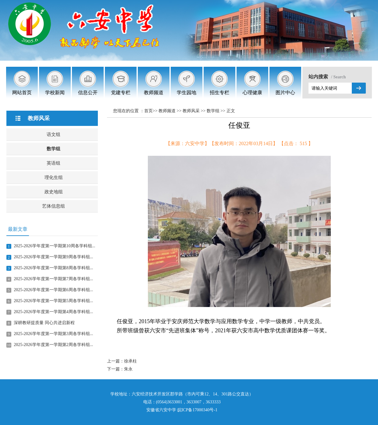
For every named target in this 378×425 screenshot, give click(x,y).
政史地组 (54, 191)
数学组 (53, 148)
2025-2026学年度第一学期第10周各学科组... (54, 246)
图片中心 (285, 92)
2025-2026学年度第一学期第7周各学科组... (53, 279)
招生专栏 (219, 92)
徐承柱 (130, 361)
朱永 (128, 369)
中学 (172, 410)
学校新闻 (55, 92)
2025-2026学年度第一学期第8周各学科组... (53, 268)
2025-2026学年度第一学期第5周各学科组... (53, 300)
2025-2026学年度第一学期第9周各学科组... (53, 257)
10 (9, 345)
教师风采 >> (195, 111)
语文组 (53, 134)
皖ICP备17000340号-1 (197, 410)
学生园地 (186, 92)
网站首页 (22, 92)
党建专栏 (120, 92)
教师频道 (153, 92)
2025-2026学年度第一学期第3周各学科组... (53, 333)
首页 (148, 111)
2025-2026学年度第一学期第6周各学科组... (53, 290)
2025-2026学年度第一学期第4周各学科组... (53, 311)
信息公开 (88, 92)
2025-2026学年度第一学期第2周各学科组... (53, 344)
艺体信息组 (53, 206)
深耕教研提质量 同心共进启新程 (44, 322)
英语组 (53, 163)
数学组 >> (216, 111)
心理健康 (252, 92)
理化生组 (54, 177)
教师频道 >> (171, 111)
